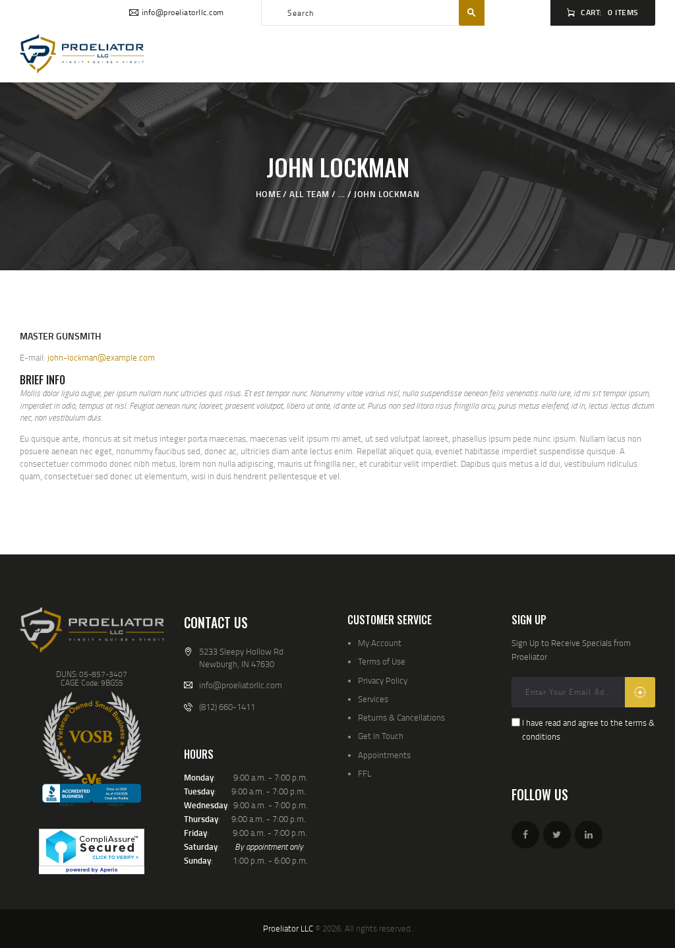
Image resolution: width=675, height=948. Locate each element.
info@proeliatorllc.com (240, 685)
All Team (309, 194)
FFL (364, 773)
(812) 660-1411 (227, 707)
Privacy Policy (382, 680)
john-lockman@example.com (101, 357)
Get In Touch (380, 736)
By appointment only (269, 846)
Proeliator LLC (288, 928)
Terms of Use (381, 661)
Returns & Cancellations (401, 717)
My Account (379, 643)
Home (268, 194)
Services (373, 699)
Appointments (384, 755)
